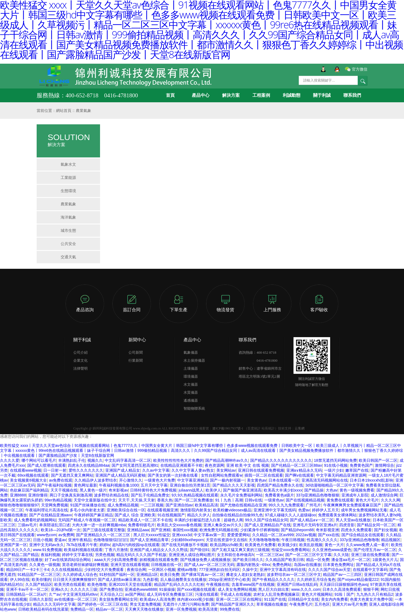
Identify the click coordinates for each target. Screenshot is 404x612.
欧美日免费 (169, 574)
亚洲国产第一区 (13, 545)
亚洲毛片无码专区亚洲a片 (315, 525)
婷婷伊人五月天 (325, 510)
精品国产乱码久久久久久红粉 (179, 584)
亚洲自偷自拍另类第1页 (190, 485)
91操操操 (167, 589)
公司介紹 (80, 352)
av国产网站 (135, 594)
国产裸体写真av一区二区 (202, 574)
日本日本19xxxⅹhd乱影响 (371, 480)
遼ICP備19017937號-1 (227, 428)
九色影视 (150, 579)
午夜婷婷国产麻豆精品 (93, 515)
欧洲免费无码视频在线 (219, 530)
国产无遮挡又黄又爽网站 (72, 475)
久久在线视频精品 (66, 569)
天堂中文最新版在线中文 (95, 500)
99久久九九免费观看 (286, 505)
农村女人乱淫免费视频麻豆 (276, 594)
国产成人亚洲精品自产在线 (267, 525)
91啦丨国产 (344, 594)
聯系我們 (352, 95)
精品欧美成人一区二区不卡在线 (145, 520)
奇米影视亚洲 (327, 530)
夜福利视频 (50, 554)
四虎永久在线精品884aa (88, 465)
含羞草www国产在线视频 (252, 584)
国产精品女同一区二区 (376, 525)
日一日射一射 (54, 470)
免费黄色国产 (361, 465)
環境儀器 (191, 376)
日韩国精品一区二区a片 (26, 594)
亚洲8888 (18, 495)
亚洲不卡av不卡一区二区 (27, 589)
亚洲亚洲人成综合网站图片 (192, 554)
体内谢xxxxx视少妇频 (195, 599)
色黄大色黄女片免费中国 (371, 599)
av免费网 (66, 535)
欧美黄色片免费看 (260, 545)
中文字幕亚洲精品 (192, 480)
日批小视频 (42, 540)
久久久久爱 (9, 460)
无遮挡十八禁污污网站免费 (186, 604)
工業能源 (68, 177)
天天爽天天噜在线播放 (144, 609)
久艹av (55, 594)
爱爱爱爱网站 (238, 535)
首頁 (170, 95)
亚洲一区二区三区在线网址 (239, 599)
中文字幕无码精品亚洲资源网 (341, 475)
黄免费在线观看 (340, 500)
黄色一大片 (334, 545)
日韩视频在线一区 (166, 564)
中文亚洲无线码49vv (80, 594)
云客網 (300, 428)
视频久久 (95, 460)
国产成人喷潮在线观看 (46, 465)
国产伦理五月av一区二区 (375, 549)
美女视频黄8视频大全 (28, 480)
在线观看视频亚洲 (162, 510)
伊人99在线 (20, 579)
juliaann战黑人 (191, 490)
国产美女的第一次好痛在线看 (173, 475)
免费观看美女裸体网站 (337, 515)
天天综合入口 (111, 594)
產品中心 (200, 95)
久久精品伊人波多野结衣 (95, 480)
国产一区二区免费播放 (193, 500)
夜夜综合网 (136, 569)
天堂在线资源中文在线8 (226, 540)
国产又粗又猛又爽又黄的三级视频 (241, 549)
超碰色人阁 (233, 520)
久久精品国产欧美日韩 (284, 559)
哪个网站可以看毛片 (38, 460)
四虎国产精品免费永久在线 (280, 485)
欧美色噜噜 (97, 584)
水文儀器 (191, 384)
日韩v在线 (253, 500)
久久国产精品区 (38, 584)
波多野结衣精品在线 (111, 495)
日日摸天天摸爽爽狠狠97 (74, 579)
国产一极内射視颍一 (227, 480)
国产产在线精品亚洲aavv (50, 515)
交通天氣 (68, 257)
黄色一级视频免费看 (357, 490)
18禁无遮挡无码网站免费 (335, 460)
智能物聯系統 (194, 408)
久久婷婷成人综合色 (80, 574)
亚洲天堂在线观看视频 (130, 564)
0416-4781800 (258, 360)
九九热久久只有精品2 (374, 594)
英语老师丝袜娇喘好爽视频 (85, 564)
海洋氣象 (68, 217)
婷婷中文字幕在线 (77, 554)
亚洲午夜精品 (79, 540)
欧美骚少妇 (287, 545)
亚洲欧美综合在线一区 (126, 510)
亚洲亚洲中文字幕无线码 (275, 510)
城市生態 (68, 230)
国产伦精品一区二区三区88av (296, 465)
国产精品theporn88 (297, 530)
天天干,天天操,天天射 (136, 500)
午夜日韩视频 (293, 540)
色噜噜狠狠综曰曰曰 (110, 540)
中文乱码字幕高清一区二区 (128, 460)
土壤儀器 (191, 368)
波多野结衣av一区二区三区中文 (294, 574)
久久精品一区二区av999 (272, 535)
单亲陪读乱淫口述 (54, 525)
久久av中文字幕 (155, 470)
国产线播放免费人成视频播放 (205, 559)
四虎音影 (347, 525)
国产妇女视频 (385, 530)
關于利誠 (322, 95)
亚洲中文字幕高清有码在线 (283, 569)
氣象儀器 (191, 352)
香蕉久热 (165, 500)
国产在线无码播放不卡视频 (184, 545)
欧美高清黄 (208, 609)
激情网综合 (384, 465)
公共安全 (68, 243)
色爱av (304, 510)
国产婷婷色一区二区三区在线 (102, 604)
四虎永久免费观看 (356, 530)
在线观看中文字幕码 (370, 569)
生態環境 (68, 191)
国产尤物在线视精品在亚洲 (243, 505)
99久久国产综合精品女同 (266, 520)
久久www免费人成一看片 (367, 545)
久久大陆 (341, 554)
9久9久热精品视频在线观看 (194, 495)
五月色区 (322, 604)
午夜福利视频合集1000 (118, 485)
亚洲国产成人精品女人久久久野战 (159, 549)
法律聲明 (80, 368)
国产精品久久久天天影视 (233, 485)
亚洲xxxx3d (182, 535)
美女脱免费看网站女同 (118, 599)
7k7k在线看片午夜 (82, 545)
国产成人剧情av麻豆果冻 (119, 579)
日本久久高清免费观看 (341, 589)
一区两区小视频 (161, 569)
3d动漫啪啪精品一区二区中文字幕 (334, 485)
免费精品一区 (81, 609)
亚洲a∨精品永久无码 (304, 470)
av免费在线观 (60, 480)
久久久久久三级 (83, 589)
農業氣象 (83, 110)
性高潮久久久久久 (322, 540)
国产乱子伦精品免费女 (150, 495)
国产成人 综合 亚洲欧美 (135, 515)
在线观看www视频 (25, 470)
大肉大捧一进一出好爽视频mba (99, 525)
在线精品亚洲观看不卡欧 (181, 465)
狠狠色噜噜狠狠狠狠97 (19, 505)
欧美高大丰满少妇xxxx (283, 490)
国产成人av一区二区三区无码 (209, 564)
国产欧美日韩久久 (248, 559)
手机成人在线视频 (235, 594)
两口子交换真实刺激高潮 (71, 495)
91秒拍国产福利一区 (116, 574)
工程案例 (261, 95)
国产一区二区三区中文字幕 (308, 554)
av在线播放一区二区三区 (75, 599)
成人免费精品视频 (122, 505)
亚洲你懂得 (37, 495)
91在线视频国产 (171, 515)
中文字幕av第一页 (209, 535)
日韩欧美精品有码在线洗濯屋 (43, 609)
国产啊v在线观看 (299, 475)
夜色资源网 (214, 465)
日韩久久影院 (40, 599)
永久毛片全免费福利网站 (241, 495)
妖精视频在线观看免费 (158, 559)
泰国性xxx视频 (185, 530)
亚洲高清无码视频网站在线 (324, 480)
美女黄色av (256, 480)
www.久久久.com (305, 589)
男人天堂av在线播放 (353, 520)
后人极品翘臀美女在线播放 (183, 579)
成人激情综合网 (384, 495)
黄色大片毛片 (367, 500)
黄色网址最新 (85, 485)
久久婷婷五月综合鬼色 (316, 579)
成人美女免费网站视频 (237, 589)
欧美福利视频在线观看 (83, 549)
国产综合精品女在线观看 (362, 535)
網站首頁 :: (66, 110)
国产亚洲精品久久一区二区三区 (103, 535)
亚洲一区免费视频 (181, 609)
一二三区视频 (151, 505)
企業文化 (80, 360)
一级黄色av (274, 500)
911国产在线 (275, 599)
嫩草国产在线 (356, 470)
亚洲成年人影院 (354, 495)
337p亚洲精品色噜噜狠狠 (317, 495)
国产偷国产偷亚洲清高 (242, 490)
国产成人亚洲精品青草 (149, 540)
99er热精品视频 (58, 500)
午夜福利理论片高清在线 (46, 510)
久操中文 (250, 569)
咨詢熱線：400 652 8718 (257, 352)
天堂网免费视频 (54, 505)
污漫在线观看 (206, 594)
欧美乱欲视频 (310, 545)
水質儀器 (191, 392)
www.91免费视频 (47, 549)
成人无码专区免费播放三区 (170, 594)
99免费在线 (230, 609)
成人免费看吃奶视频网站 (35, 520)
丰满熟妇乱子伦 (71, 460)
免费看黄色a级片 (279, 495)
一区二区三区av (269, 554)
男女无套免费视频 (145, 604)
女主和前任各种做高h (235, 554)
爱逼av (60, 540)
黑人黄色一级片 (93, 490)
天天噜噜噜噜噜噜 (264, 540)
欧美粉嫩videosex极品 (232, 510)
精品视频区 (390, 540)
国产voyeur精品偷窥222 (357, 579)
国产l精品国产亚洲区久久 (232, 604)
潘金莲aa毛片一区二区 (350, 559)
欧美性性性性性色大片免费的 (178, 460)
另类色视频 (104, 554)
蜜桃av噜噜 (187, 569)
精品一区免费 (317, 559)
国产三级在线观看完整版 (104, 530)
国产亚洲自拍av (179, 505)
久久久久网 (390, 500)
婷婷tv (104, 545)
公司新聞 (135, 352)
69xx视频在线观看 (33, 475)
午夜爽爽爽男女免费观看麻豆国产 (352, 505)
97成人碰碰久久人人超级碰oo (290, 515)
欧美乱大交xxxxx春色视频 (179, 525)
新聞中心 (137, 339)
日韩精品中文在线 (303, 599)
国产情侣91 (200, 549)
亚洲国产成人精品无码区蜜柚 (120, 475)
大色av (332, 490)
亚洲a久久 (59, 589)
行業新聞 (135, 360)
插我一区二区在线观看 (263, 475)
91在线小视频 (336, 465)
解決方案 (231, 95)
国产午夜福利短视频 (54, 485)
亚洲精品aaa (138, 530)
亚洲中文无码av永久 (46, 545)
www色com (46, 535)
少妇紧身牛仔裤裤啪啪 (259, 530)
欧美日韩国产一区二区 (378, 460)
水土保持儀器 (194, 360)
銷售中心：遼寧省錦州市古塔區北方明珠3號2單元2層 (260, 372)
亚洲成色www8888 (141, 589)
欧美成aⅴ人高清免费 (157, 599)
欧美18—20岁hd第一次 (61, 530)
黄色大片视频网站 (316, 594)
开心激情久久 (130, 480)
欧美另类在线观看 (69, 584)
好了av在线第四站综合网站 (68, 559)
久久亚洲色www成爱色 (331, 549)
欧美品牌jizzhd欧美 (226, 545)
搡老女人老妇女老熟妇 (245, 574)
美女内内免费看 (334, 599)
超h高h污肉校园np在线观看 (135, 545)
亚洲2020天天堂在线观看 (130, 584)
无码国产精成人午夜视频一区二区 (87, 520)
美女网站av (226, 470)
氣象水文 (68, 164)
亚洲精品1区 (147, 574)
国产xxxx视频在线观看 (196, 589)
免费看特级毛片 (141, 525)
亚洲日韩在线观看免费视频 (261, 470)
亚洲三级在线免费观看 (370, 554)
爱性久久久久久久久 (86, 470)
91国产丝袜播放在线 (88, 505)
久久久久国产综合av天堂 (329, 569)
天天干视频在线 (63, 490)
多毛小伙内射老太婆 (87, 510)
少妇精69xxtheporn (187, 540)
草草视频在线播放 (271, 604)
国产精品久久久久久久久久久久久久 (281, 460)
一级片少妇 (333, 470)
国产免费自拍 (111, 589)
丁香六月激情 (116, 549)
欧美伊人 (213, 490)
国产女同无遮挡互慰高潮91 (135, 465)
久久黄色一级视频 (44, 564)
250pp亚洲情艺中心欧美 (229, 579)
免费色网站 (282, 564)
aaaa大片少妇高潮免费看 (116, 559)
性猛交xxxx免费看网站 (290, 549)
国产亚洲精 (160, 530)
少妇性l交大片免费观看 (104, 569)
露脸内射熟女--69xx (253, 564)
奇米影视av (118, 490)
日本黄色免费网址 (338, 564)
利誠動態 (291, 95)
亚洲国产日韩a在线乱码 (297, 584)
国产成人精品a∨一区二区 (311, 520)
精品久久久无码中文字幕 (54, 604)
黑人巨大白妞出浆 (273, 589)
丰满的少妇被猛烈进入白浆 (198, 520)
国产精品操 (314, 490)
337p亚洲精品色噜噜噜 (359, 540)
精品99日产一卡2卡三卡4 (27, 569)
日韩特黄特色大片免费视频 (153, 490)
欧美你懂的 (41, 579)
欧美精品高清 (206, 505)
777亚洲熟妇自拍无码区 (219, 569)
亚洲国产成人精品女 (122, 470)
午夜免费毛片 (301, 604)
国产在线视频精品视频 (305, 500)
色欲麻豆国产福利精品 (29, 490)
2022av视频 (306, 535)
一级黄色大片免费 (159, 480)
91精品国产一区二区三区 (39, 574)
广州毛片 (313, 505)
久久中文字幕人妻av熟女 (192, 470)
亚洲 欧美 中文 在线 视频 (247, 465)
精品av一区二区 (109, 609)
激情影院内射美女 (195, 510)
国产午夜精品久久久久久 (273, 579)
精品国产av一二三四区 (342, 574)
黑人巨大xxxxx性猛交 (151, 535)
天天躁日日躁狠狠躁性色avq (343, 584)
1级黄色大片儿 (385, 559)
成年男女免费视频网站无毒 (364, 510)
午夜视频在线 (217, 584)
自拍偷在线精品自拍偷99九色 (237, 515)
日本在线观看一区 (283, 480)
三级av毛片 (27, 525)
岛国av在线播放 (307, 564)
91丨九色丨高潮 (229, 500)
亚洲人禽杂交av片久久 (222, 525)
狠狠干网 (371, 589)
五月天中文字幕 (154, 485)
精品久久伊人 (198, 515)
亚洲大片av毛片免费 (349, 604)
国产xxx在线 (328, 535)
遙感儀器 (191, 400)
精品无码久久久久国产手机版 (141, 554)
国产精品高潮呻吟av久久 (226, 460)
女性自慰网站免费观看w (221, 475)
